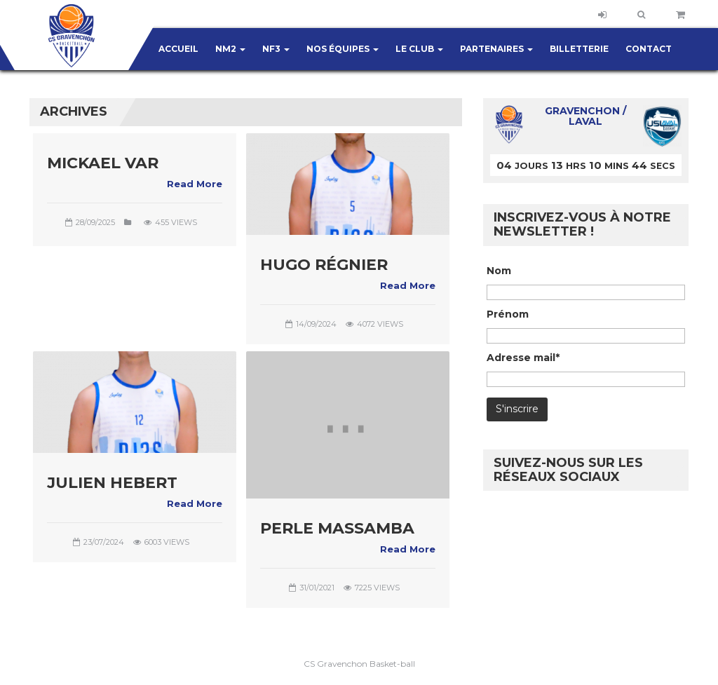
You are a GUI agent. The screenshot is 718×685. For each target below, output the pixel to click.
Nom (499, 270)
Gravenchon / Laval (585, 116)
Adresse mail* (523, 357)
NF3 (276, 48)
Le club (419, 48)
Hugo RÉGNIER (324, 264)
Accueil (178, 48)
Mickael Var (102, 163)
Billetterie (579, 48)
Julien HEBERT (112, 482)
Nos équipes (342, 48)
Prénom (508, 314)
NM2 (230, 48)
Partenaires (496, 48)
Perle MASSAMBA (337, 528)
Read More (194, 184)
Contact (648, 48)
